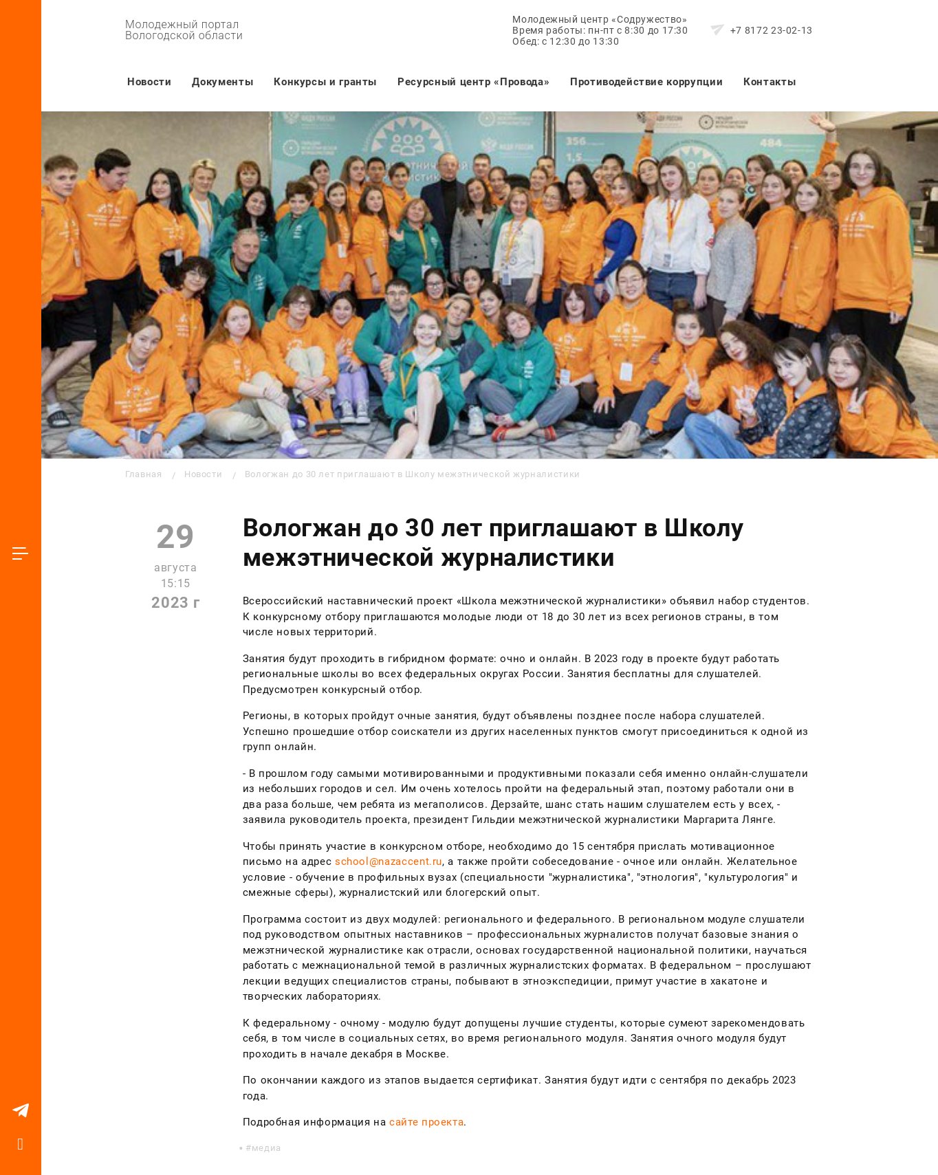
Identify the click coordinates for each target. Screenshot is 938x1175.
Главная (143, 474)
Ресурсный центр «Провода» (473, 82)
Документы (222, 82)
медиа (266, 1148)
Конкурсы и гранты (325, 82)
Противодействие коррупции (646, 82)
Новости (149, 82)
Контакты (769, 82)
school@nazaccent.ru (388, 861)
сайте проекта (426, 1122)
